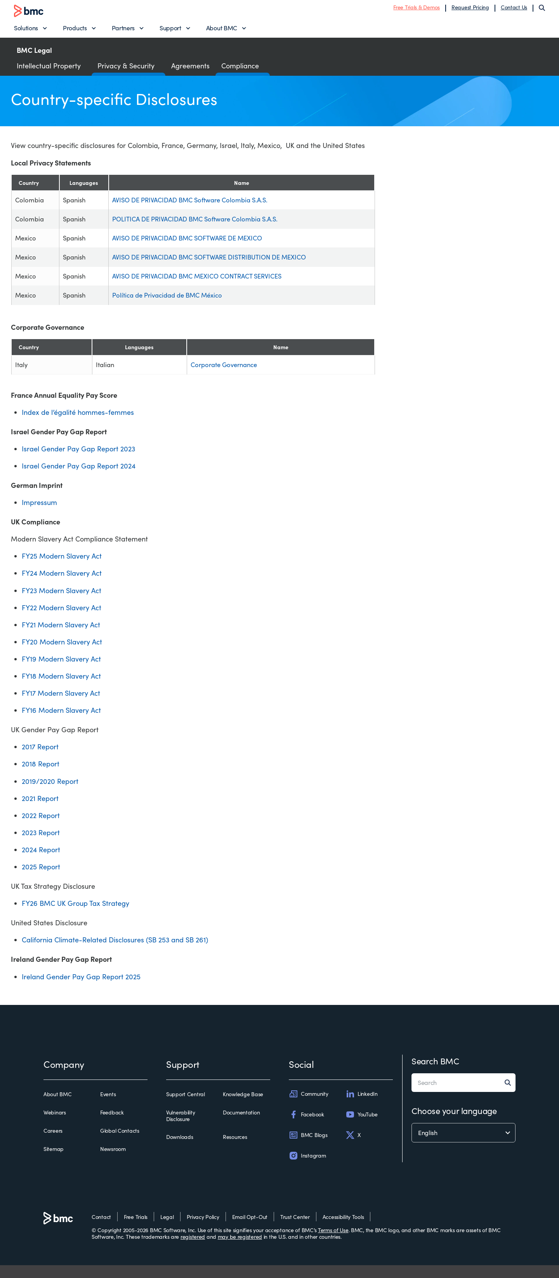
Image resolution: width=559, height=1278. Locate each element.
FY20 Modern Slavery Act (62, 654)
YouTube (361, 1127)
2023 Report (41, 845)
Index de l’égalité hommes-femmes (78, 425)
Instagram (307, 1169)
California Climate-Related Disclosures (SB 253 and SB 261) (115, 953)
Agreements (190, 68)
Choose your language (454, 1123)
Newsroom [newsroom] (113, 1162)
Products (75, 29)
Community (308, 1106)
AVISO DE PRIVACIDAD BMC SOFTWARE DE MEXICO (193, 244)
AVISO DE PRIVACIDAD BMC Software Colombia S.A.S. (196, 203)
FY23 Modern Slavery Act (61, 603)
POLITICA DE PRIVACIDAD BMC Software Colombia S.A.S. (201, 224)
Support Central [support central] (185, 1107)
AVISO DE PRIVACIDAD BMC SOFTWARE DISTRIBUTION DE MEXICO (217, 265)
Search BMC (435, 1074)
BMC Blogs (308, 1148)
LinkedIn (361, 1106)
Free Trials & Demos (416, 8)
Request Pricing (470, 8)
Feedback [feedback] (112, 1125)
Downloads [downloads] (179, 1149)
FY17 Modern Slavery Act (61, 705)
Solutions (26, 29)
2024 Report (41, 862)
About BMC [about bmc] (57, 1107)
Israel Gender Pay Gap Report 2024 (78, 478)
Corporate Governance (217, 376)
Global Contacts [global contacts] (119, 1143)
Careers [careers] (52, 1143)
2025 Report (41, 879)
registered (193, 1249)
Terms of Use (333, 1243)
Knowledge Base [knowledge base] (243, 1107)
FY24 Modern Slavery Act (62, 586)
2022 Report (41, 828)
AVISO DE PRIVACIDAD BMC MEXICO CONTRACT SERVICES (204, 285)
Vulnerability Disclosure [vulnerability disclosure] (180, 1128)
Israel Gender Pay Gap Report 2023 (78, 461)
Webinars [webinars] (54, 1125)
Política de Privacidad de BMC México (171, 306)
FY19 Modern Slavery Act (61, 671)
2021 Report (40, 811)
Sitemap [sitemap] (53, 1162)
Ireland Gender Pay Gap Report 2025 (81, 989)
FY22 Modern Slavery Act (61, 620)
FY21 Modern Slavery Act (61, 637)
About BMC (221, 29)
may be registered (240, 1249)
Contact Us (514, 8)
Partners (123, 29)
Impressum (39, 515)
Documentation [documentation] (241, 1125)
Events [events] (108, 1107)
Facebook (306, 1127)
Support (170, 29)
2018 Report (40, 777)
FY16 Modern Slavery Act (61, 723)
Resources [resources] (235, 1149)
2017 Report (40, 759)
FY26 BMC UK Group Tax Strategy (75, 916)
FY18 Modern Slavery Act (61, 688)
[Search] (542, 9)
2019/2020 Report (50, 794)
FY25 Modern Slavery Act (62, 569)
